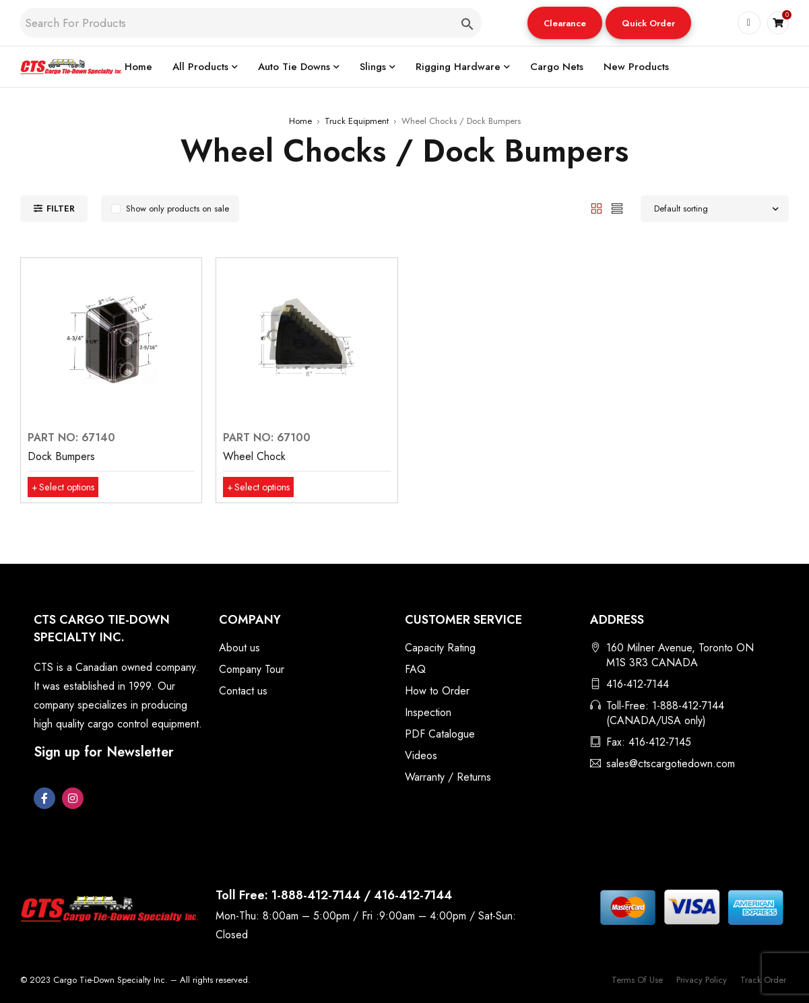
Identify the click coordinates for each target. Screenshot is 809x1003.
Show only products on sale (177, 208)
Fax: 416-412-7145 (648, 742)
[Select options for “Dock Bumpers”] (68, 487)
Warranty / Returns (448, 777)
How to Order (437, 691)
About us (239, 647)
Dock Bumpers (61, 456)
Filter (60, 208)
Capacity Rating (440, 647)
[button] (564, 23)
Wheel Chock (254, 456)
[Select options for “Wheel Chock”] (263, 487)
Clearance (564, 23)
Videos (421, 755)
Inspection (428, 712)
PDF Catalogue (440, 734)
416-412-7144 (637, 684)
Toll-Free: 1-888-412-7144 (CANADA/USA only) (665, 713)
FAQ (415, 669)
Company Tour (251, 669)
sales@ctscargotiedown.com (670, 763)
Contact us (243, 691)
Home (300, 121)
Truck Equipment (357, 121)
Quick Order (647, 23)
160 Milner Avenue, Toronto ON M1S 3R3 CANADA (680, 655)
